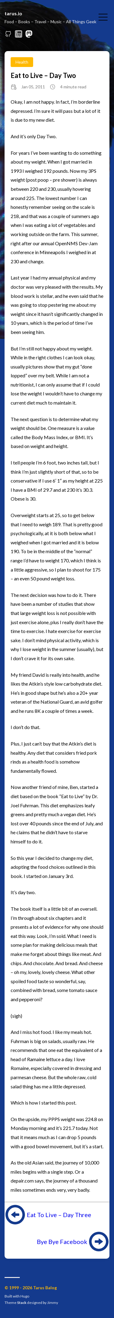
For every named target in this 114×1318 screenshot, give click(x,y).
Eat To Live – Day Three (59, 1214)
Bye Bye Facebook (62, 1241)
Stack (21, 1302)
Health (22, 62)
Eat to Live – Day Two (43, 75)
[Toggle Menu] (103, 16)
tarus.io (13, 13)
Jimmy (52, 1302)
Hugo (24, 1296)
